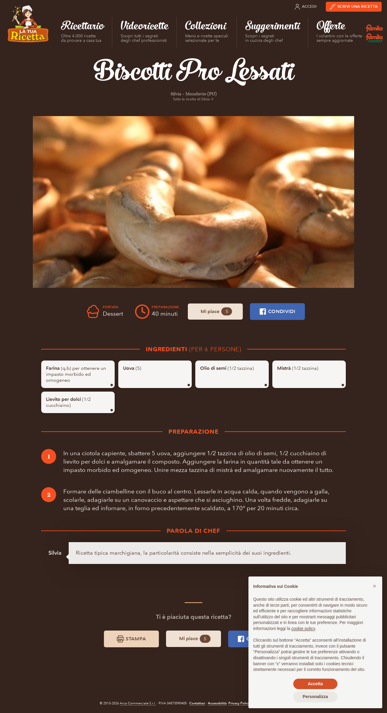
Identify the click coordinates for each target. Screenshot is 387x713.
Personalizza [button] (315, 696)
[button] (374, 586)
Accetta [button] (315, 683)
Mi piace (216, 311)
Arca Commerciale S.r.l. (138, 703)
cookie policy (303, 628)
